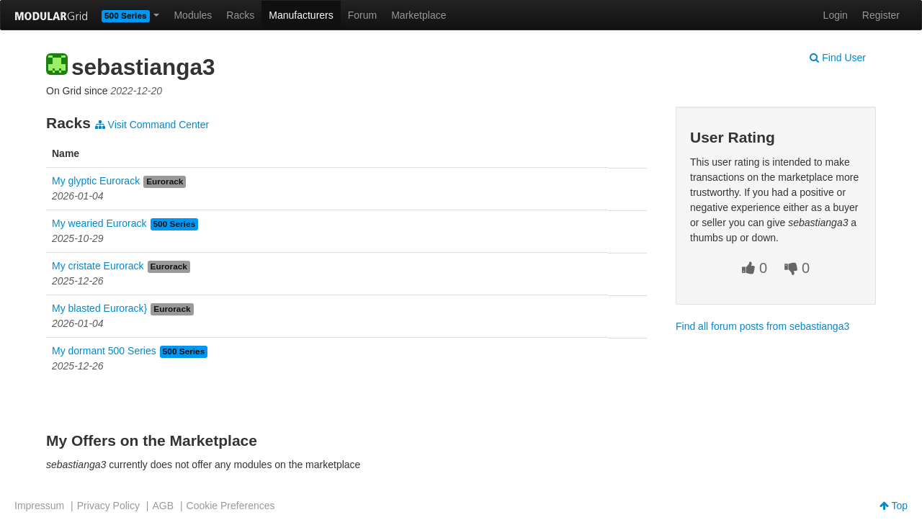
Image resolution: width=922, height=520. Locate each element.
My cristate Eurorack (98, 266)
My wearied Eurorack (99, 223)
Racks (240, 15)
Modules (193, 15)
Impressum (39, 505)
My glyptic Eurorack (96, 181)
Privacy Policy (108, 505)
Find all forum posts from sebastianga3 (762, 326)
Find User (838, 57)
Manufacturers (301, 15)
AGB (163, 505)
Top (894, 505)
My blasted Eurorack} (99, 308)
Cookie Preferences (231, 505)
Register (881, 15)
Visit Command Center (152, 124)
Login (835, 15)
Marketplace (418, 15)
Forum (362, 15)
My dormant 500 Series (104, 351)
